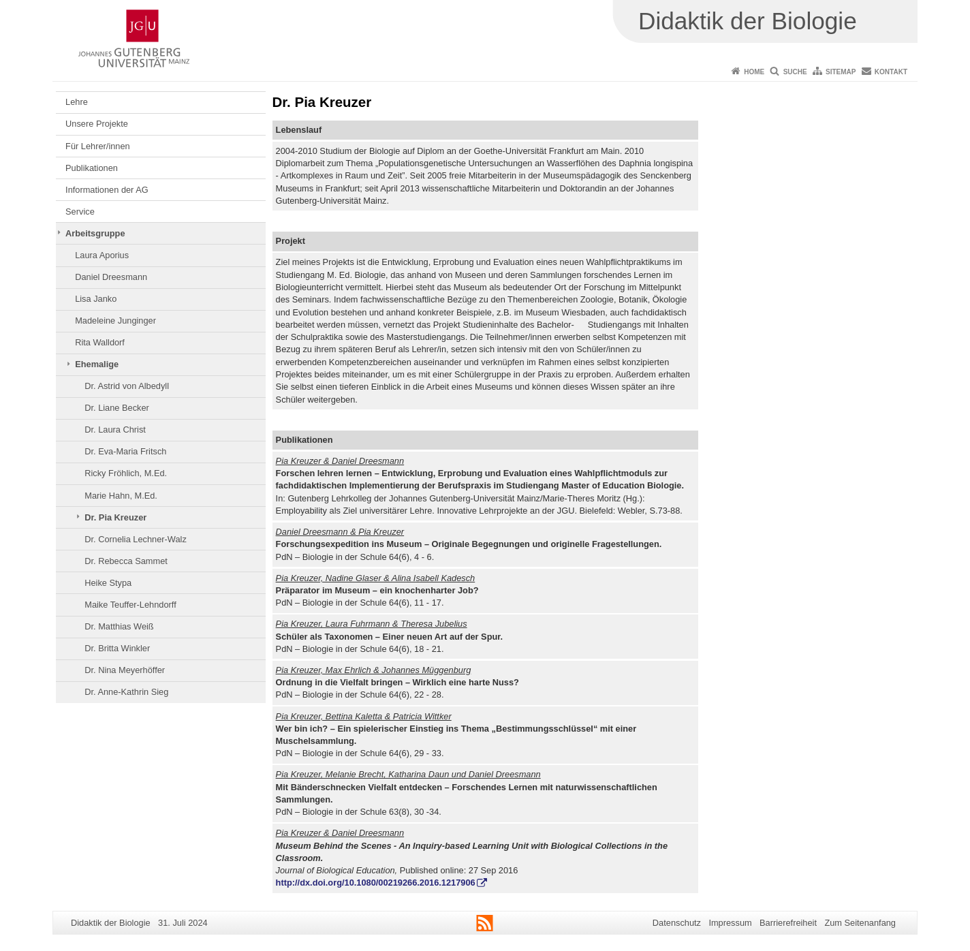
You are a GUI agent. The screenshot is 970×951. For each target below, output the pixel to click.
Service (80, 211)
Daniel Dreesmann (111, 277)
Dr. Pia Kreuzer (115, 517)
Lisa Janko (95, 299)
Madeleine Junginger (115, 320)
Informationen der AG (106, 190)
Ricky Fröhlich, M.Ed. (125, 473)
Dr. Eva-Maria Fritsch (125, 451)
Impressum (729, 923)
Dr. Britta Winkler (117, 648)
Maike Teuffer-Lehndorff (130, 604)
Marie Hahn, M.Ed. (120, 495)
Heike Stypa (107, 583)
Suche (795, 72)
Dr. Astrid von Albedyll (126, 386)
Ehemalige (97, 364)
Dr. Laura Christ (115, 429)
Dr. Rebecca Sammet (126, 561)
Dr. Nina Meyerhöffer (124, 670)
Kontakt (891, 72)
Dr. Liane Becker (116, 408)
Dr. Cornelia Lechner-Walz (135, 539)
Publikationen (91, 168)
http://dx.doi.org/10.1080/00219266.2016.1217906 (375, 882)
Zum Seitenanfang (860, 923)
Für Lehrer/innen (97, 146)
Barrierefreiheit (788, 923)
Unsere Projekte (96, 124)
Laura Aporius (102, 255)
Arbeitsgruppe (95, 233)
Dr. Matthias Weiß (118, 626)
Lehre (76, 102)
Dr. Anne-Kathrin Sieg (126, 692)
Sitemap (841, 72)
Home (754, 72)
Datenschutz (677, 923)
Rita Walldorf (100, 342)
